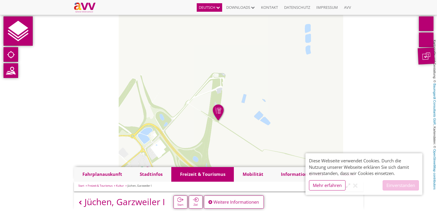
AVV (347, 7)
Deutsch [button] (209, 7)
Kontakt (269, 7)
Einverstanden (400, 185)
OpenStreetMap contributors (434, 169)
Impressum (327, 7)
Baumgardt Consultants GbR (434, 104)
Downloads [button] (240, 7)
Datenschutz (297, 7)
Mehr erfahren (327, 185)
